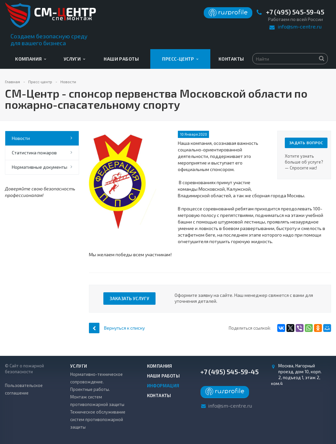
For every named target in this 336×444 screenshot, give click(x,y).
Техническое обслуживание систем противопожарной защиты (97, 419)
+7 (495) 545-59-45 (295, 12)
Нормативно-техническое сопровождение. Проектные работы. (96, 382)
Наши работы (121, 59)
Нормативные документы (39, 167)
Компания (30, 59)
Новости (21, 138)
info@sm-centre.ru (300, 26)
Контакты (231, 59)
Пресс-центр (180, 59)
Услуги (74, 59)
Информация (163, 385)
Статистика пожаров (34, 152)
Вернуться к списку (117, 328)
